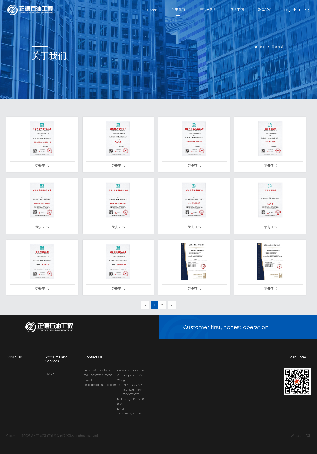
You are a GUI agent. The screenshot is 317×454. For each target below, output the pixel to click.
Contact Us (93, 357)
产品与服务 (207, 10)
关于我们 (178, 10)
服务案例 (237, 10)
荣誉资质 (277, 47)
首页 (260, 47)
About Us (14, 357)
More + (49, 373)
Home (152, 10)
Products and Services (56, 359)
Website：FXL (301, 436)
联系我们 (265, 10)
